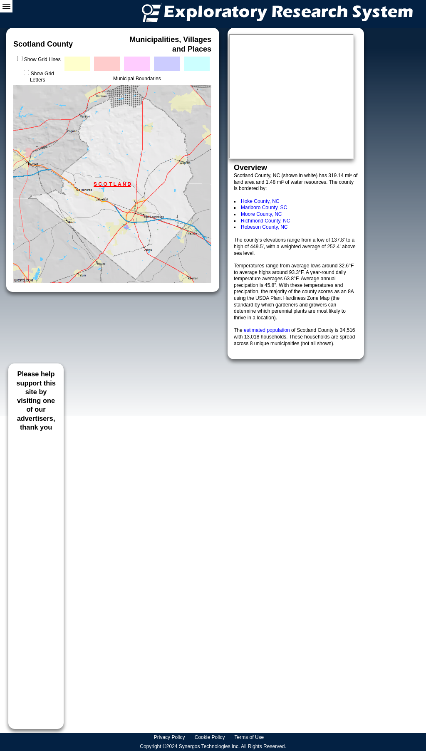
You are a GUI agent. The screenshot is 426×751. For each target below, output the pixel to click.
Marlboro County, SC (264, 207)
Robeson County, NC (264, 227)
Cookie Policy (210, 737)
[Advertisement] (36, 577)
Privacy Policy (170, 737)
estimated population (267, 330)
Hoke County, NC (260, 201)
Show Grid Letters (42, 77)
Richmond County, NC (265, 221)
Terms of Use (250, 737)
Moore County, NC (261, 214)
